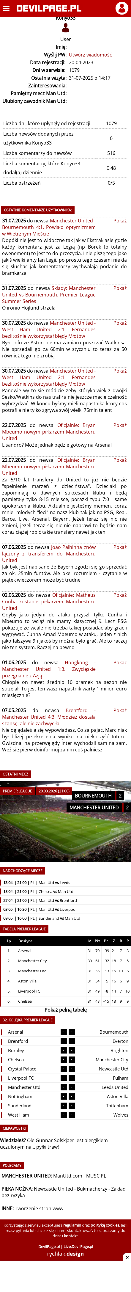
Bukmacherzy (92, 1189)
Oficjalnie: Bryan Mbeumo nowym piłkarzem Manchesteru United (49, 432)
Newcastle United (53, 1189)
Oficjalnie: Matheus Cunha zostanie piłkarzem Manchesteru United (49, 601)
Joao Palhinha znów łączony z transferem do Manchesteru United (49, 553)
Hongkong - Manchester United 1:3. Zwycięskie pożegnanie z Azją (49, 669)
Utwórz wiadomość (90, 54)
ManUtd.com (67, 1175)
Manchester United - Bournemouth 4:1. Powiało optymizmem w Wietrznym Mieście (49, 227)
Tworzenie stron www (39, 1208)
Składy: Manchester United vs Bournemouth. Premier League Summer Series (49, 294)
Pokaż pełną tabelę (66, 1010)
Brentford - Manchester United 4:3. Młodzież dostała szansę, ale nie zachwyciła (49, 717)
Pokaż (120, 220)
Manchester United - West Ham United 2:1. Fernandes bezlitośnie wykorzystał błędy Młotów (49, 329)
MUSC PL (96, 1175)
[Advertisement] (65, 1277)
